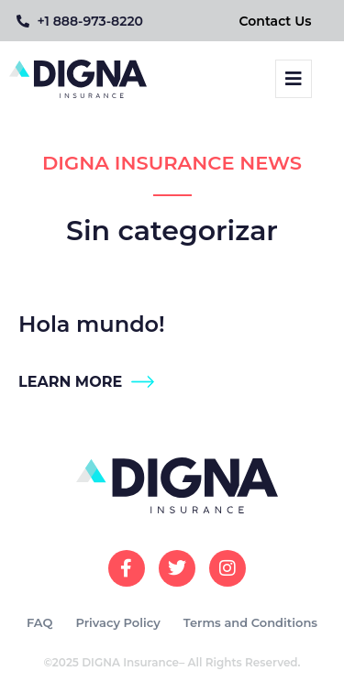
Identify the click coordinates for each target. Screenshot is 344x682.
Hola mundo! (91, 324)
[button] (293, 79)
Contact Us (275, 21)
